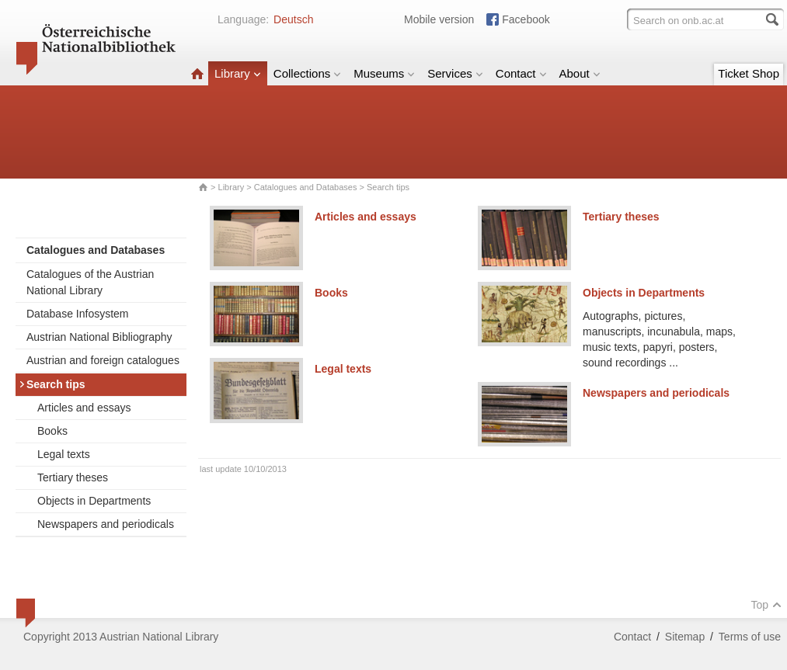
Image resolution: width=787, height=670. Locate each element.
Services (455, 73)
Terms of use (750, 636)
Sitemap (685, 636)
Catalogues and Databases (305, 187)
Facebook (525, 19)
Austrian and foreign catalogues (102, 360)
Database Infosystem (77, 313)
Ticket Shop (748, 73)
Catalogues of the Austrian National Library (90, 282)
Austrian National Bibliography (99, 337)
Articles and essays (84, 407)
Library (237, 73)
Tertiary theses (72, 477)
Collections (307, 73)
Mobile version (439, 19)
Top (766, 605)
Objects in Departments (94, 501)
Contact (521, 73)
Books (52, 431)
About (580, 73)
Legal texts (63, 454)
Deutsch (293, 19)
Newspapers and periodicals (105, 524)
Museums (384, 73)
